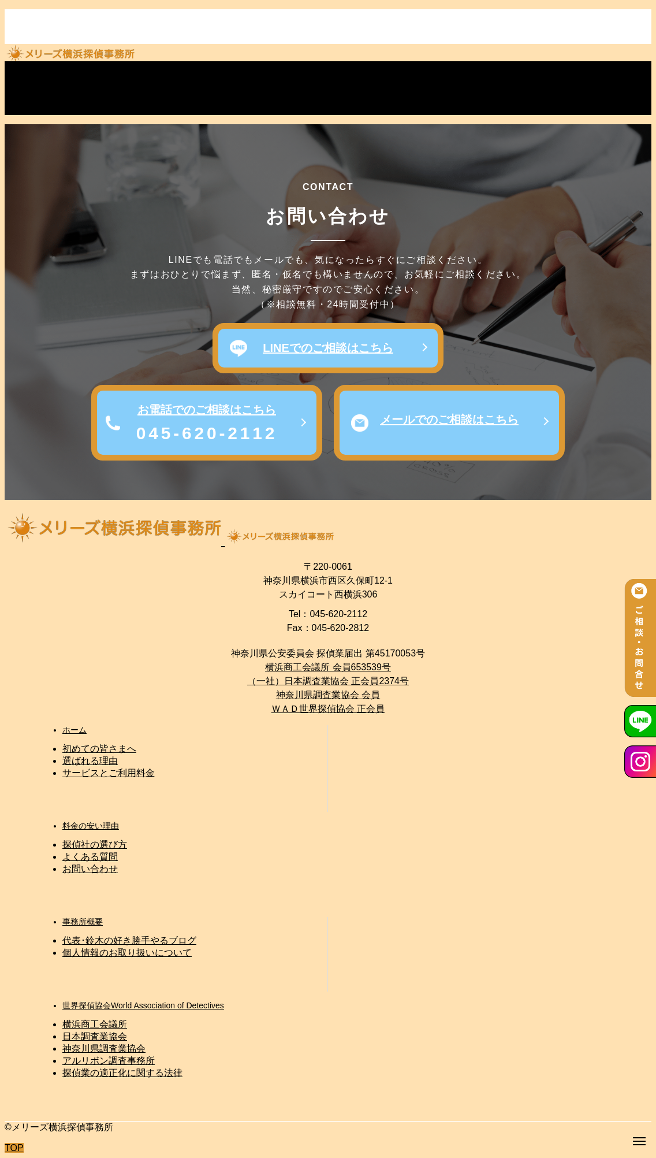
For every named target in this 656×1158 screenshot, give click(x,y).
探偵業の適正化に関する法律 (122, 1073)
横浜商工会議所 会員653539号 (328, 667)
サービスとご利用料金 (108, 773)
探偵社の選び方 (94, 844)
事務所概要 (82, 921)
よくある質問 (90, 857)
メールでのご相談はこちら (449, 419)
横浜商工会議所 (94, 1024)
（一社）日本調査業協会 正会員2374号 (328, 681)
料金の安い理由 (90, 825)
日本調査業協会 (94, 1036)
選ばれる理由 (90, 761)
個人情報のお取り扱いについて (127, 952)
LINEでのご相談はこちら (328, 348)
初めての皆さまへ (99, 749)
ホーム (74, 729)
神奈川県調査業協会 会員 (328, 695)
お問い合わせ (90, 869)
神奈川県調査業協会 (104, 1048)
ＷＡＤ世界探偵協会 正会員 (328, 709)
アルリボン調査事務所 (108, 1061)
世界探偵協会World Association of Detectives (143, 1005)
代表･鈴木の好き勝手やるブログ (129, 940)
